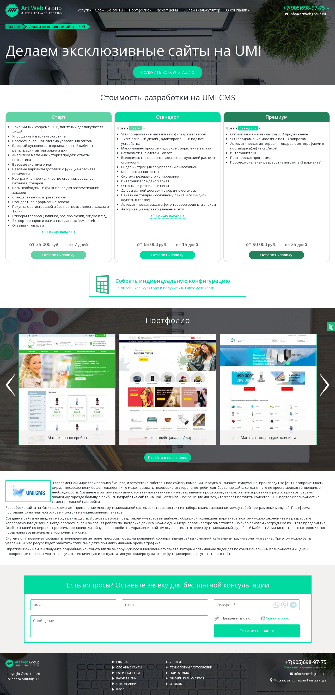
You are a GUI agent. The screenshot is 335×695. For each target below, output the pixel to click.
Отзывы (176, 684)
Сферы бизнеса (128, 673)
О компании (236, 10)
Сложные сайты (109, 10)
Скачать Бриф (275, 618)
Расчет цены (166, 10)
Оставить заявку (58, 254)
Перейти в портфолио (167, 457)
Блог (120, 689)
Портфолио (139, 10)
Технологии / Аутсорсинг (191, 667)
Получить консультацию (167, 72)
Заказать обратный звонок (305, 667)
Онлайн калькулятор (202, 10)
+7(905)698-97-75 (305, 662)
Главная (14, 26)
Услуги (83, 10)
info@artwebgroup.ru (308, 13)
